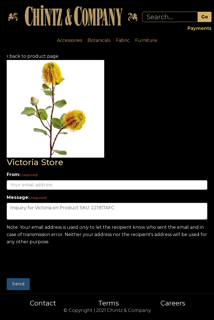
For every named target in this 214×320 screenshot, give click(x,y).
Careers (172, 303)
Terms (108, 303)
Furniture (146, 40)
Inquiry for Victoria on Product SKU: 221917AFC (107, 211)
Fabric (123, 40)
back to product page (33, 56)
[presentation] (49, 259)
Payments (199, 28)
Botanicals (98, 40)
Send (18, 284)
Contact (43, 303)
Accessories (69, 40)
